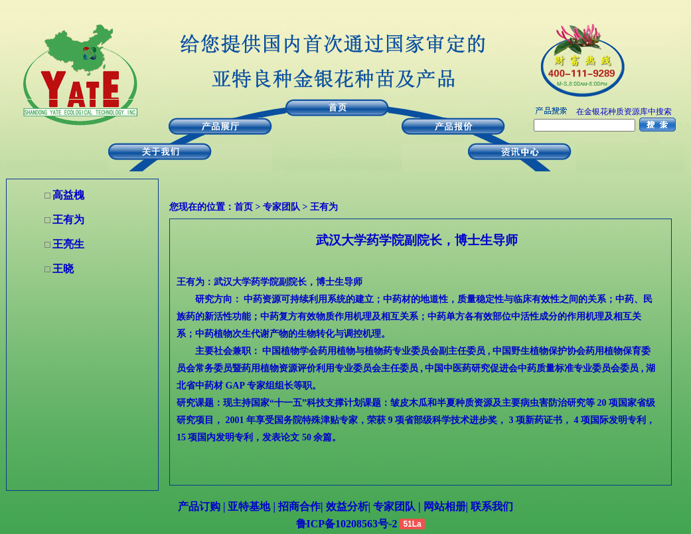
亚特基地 (247, 506)
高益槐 (68, 195)
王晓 (63, 268)
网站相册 (444, 506)
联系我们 (490, 506)
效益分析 (347, 506)
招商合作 (298, 506)
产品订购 (199, 506)
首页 (243, 207)
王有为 (324, 207)
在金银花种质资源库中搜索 (624, 111)
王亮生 (68, 244)
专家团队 (281, 207)
